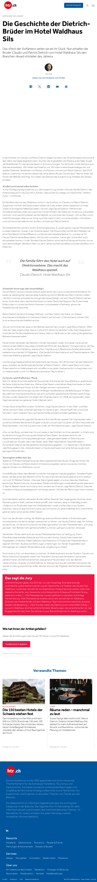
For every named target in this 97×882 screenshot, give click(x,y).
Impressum (13, 879)
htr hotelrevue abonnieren (19, 869)
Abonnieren (12, 873)
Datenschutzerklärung (32, 879)
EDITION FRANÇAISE (73, 5)
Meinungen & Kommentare (19, 846)
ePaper (9, 858)
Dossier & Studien (44, 846)
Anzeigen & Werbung (57, 869)
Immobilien (34, 858)
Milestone (63, 858)
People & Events (55, 843)
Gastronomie (24, 843)
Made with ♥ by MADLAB (88, 879)
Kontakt (40, 873)
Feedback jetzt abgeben (16, 644)
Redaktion (40, 869)
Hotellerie (11, 843)
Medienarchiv (27, 873)
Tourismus (39, 843)
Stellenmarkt (49, 858)
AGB (20, 879)
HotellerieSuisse (54, 873)
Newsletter (21, 858)
